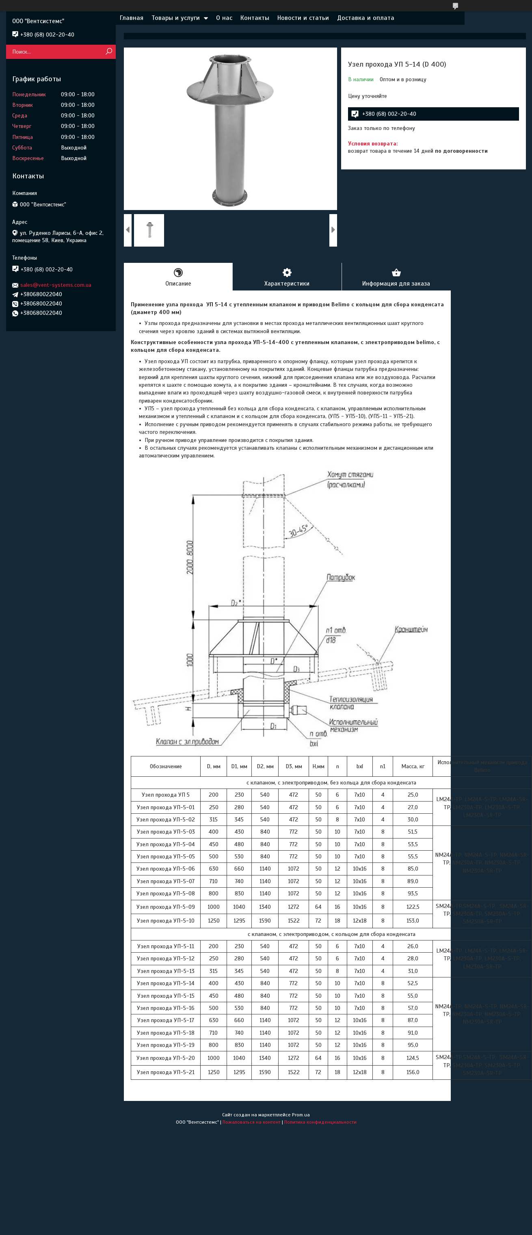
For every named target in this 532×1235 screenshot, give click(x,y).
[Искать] (109, 52)
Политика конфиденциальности (320, 1122)
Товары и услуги (175, 18)
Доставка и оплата (365, 18)
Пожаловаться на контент (252, 1122)
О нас (224, 18)
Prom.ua (301, 1115)
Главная (131, 18)
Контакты (254, 18)
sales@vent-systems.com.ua (55, 285)
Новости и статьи (303, 18)
